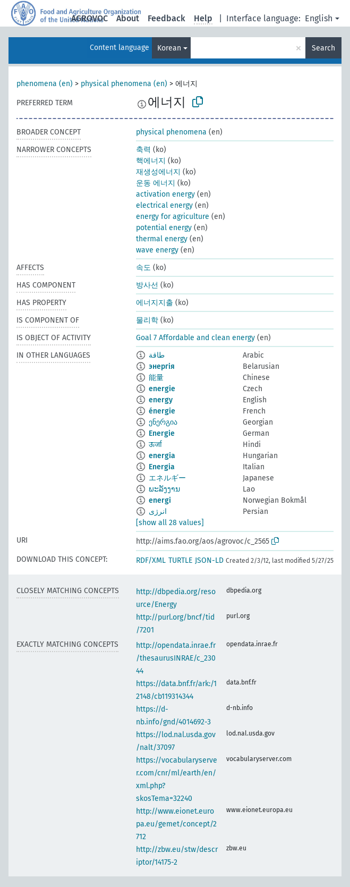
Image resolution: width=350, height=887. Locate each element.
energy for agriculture (172, 216)
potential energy (164, 227)
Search (323, 48)
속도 (143, 267)
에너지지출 (154, 302)
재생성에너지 (158, 171)
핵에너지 (151, 160)
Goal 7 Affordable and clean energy (195, 337)
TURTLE (180, 560)
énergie (162, 411)
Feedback (166, 18)
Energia (162, 466)
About (127, 18)
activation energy (165, 194)
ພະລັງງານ (164, 489)
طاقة (157, 355)
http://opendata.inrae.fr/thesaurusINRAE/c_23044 (176, 658)
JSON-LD (209, 560)
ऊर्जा (155, 444)
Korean (169, 48)
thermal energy (161, 238)
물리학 (147, 320)
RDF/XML (151, 560)
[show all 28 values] (170, 522)
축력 (143, 149)
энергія (162, 366)
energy (161, 399)
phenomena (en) (44, 83)
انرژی (158, 511)
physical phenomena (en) (124, 83)
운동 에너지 (155, 183)
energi (160, 500)
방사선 (147, 285)
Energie (162, 433)
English (318, 18)
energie (162, 388)
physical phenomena (171, 132)
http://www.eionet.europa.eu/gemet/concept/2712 (176, 824)
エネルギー (167, 478)
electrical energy (164, 205)
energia (162, 455)
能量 (156, 377)
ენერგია (163, 422)
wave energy (157, 250)
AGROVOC (89, 18)
